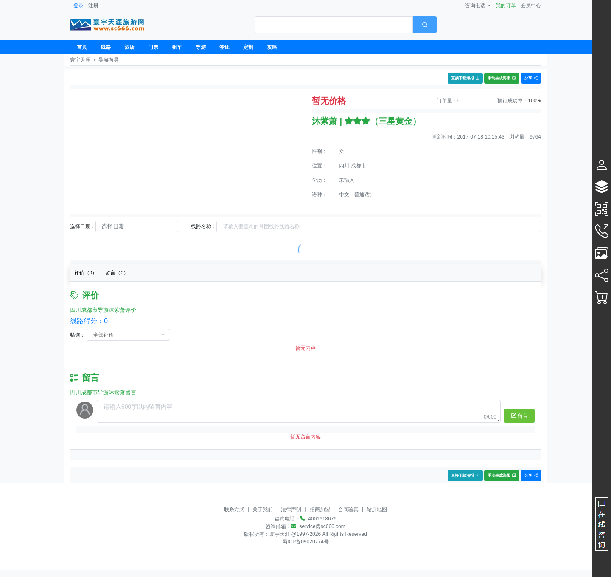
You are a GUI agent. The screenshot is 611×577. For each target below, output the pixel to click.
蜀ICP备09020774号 (305, 542)
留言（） (117, 273)
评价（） (86, 273)
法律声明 (291, 509)
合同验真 (348, 509)
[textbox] (334, 24)
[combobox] (346, 24)
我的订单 (506, 5)
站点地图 (377, 509)
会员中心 (531, 5)
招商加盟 (320, 509)
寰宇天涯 (80, 60)
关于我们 (262, 509)
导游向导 (108, 60)
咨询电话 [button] (476, 5)
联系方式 (234, 509)
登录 (78, 5)
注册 (93, 5)
